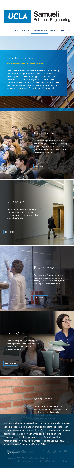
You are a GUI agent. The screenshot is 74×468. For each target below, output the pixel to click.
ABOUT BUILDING (22, 30)
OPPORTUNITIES (40, 30)
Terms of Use (39, 444)
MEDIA (52, 30)
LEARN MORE (40, 166)
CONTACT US (63, 30)
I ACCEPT (12, 453)
